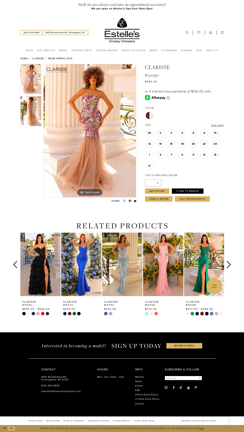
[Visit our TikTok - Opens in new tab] (181, 387)
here (201, 428)
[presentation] (40, 264)
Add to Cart (157, 191)
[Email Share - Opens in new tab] (135, 201)
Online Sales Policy (146, 395)
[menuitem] (32, 33)
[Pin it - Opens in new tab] (130, 201)
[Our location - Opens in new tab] (65, 33)
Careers (139, 403)
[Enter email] (183, 378)
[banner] (121, 30)
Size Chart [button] (217, 125)
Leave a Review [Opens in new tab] (158, 199)
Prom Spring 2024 (60, 58)
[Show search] (187, 32)
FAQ (137, 390)
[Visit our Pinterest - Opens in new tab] (196, 387)
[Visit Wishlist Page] (199, 32)
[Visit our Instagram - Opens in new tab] (166, 387)
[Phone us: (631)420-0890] (32, 33)
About (138, 381)
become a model (184, 345)
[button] (211, 32)
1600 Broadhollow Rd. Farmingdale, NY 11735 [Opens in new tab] (54, 378)
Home (24, 58)
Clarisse (38, 58)
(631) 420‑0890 (50, 385)
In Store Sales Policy (147, 399)
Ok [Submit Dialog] (11, 428)
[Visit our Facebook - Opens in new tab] (174, 387)
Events (139, 386)
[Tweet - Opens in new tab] (124, 201)
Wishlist (139, 377)
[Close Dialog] (4, 428)
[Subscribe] (199, 378)
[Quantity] (153, 183)
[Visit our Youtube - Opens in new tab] (188, 387)
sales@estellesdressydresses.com (61, 391)
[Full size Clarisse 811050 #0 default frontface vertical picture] (90, 130)
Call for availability (192, 199)
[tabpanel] (31, 80)
